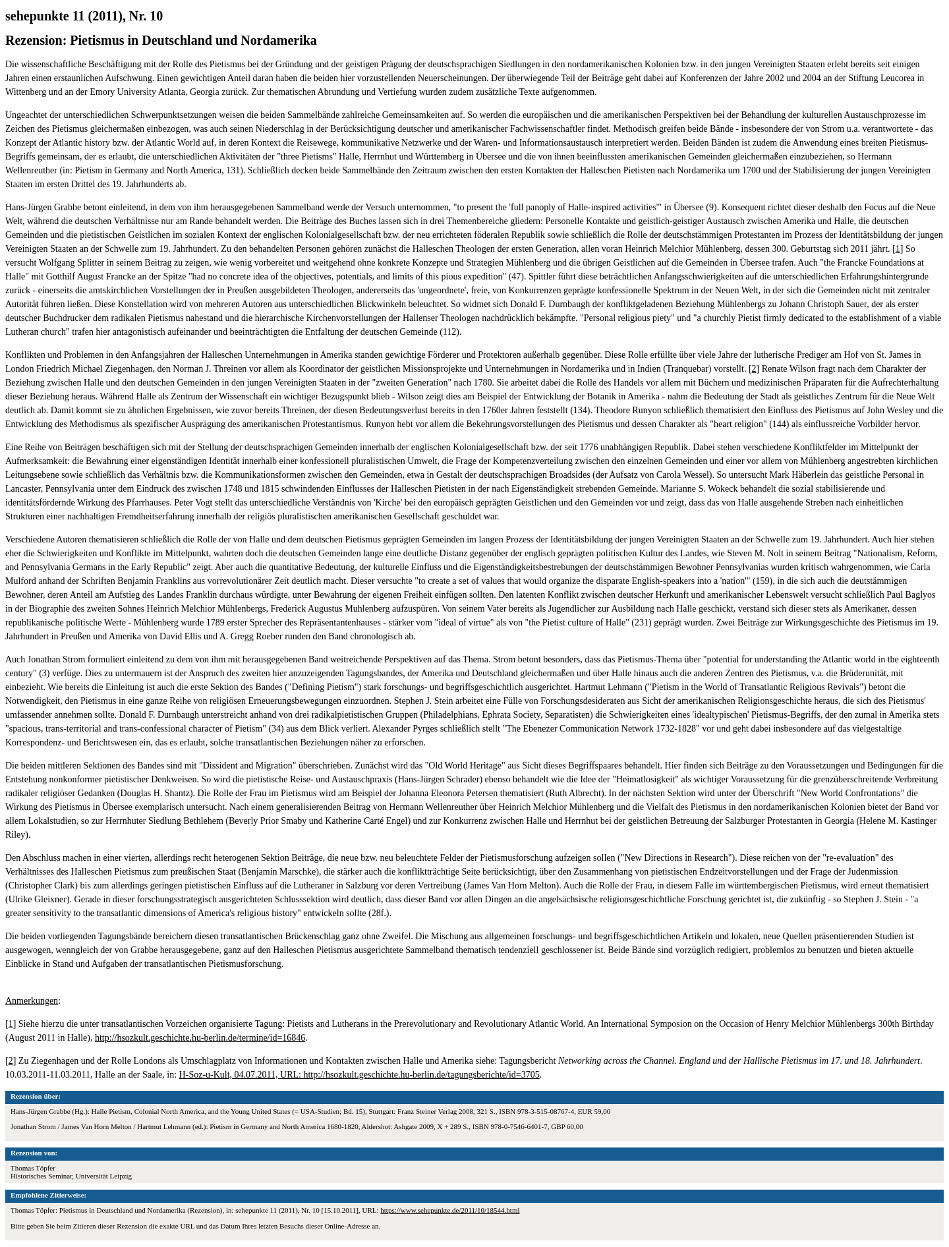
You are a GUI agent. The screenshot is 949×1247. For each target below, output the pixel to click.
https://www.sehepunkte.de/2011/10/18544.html (449, 1210)
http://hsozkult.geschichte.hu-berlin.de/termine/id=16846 (200, 1038)
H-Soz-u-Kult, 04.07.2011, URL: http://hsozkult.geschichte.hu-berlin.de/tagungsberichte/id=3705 (359, 1075)
